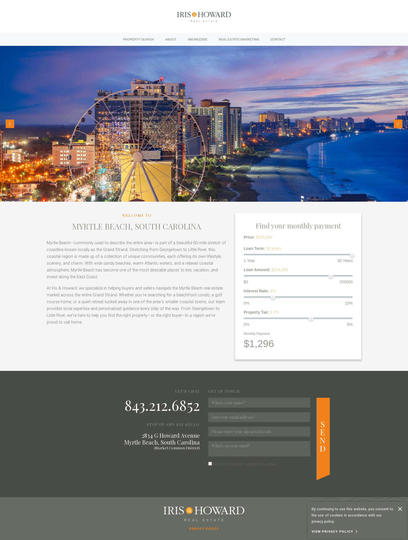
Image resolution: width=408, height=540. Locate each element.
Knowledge (197, 39)
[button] (10, 124)
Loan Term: (262, 248)
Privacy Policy (204, 529)
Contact (278, 39)
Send (323, 436)
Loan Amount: (266, 269)
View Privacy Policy (332, 531)
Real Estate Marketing (239, 39)
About (171, 39)
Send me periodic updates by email (245, 464)
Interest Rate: (260, 291)
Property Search (138, 39)
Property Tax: (261, 312)
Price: (258, 237)
